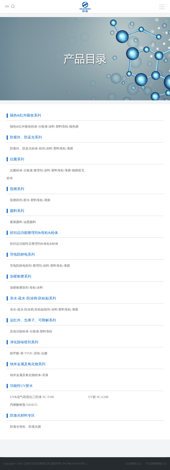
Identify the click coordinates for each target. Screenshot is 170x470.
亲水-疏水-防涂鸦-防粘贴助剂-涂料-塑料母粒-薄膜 (44, 309)
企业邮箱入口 (135, 463)
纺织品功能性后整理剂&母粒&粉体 (34, 243)
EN (7, 6)
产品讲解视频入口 (156, 463)
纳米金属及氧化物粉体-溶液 (29, 375)
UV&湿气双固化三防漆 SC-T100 (32, 397)
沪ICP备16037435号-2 (74, 463)
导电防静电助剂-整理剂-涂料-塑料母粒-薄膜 (40, 265)
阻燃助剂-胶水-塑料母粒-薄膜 (30, 200)
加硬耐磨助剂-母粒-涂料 (26, 287)
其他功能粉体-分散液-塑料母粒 (31, 331)
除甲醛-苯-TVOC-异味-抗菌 (28, 353)
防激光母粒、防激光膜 (25, 426)
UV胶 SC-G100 (98, 397)
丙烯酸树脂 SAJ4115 (23, 404)
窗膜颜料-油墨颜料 (23, 222)
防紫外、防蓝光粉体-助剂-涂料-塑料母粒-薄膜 (41, 148)
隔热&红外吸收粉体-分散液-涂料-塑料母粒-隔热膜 (44, 126)
